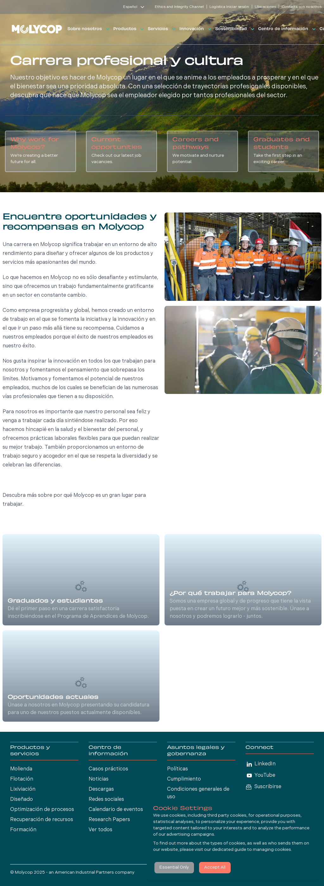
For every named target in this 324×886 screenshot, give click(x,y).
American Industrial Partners (84, 872)
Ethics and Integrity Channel (179, 7)
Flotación (21, 779)
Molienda (21, 769)
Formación (23, 829)
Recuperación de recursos (41, 819)
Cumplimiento (184, 779)
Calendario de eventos (116, 809)
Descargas (101, 789)
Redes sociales (106, 799)
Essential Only (174, 867)
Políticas (177, 769)
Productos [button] (129, 29)
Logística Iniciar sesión (229, 7)
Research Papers (109, 819)
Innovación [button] (196, 29)
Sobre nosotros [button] (89, 29)
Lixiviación (22, 789)
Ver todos (100, 829)
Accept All (215, 867)
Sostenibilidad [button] (235, 29)
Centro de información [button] (287, 29)
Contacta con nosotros (301, 7)
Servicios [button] (162, 29)
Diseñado (21, 799)
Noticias (99, 779)
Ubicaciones (265, 7)
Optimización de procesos (42, 809)
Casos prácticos (108, 769)
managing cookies (272, 849)
